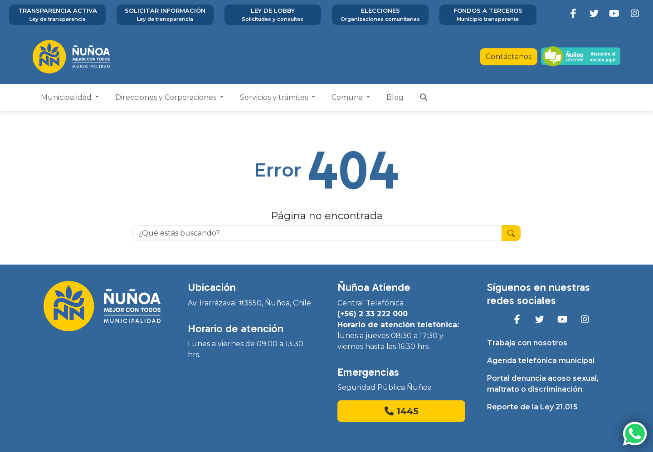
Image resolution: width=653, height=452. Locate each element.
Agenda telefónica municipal (541, 360)
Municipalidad (67, 97)
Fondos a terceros (487, 15)
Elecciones (380, 15)
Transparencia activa (57, 15)
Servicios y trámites (275, 97)
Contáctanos (508, 56)
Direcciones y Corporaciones (166, 97)
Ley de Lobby (272, 15)
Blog (395, 97)
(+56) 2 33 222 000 (372, 314)
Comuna (348, 97)
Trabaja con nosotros (527, 343)
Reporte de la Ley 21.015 (532, 407)
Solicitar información (165, 15)
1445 (402, 411)
